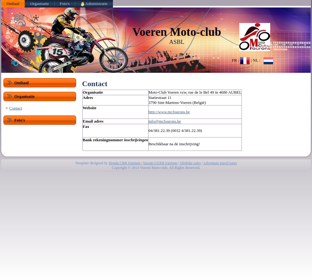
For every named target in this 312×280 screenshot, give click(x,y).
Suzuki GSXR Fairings (160, 163)
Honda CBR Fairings (125, 163)
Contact (15, 108)
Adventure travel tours (220, 163)
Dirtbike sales (190, 163)
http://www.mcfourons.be (169, 112)
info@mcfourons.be (165, 121)
